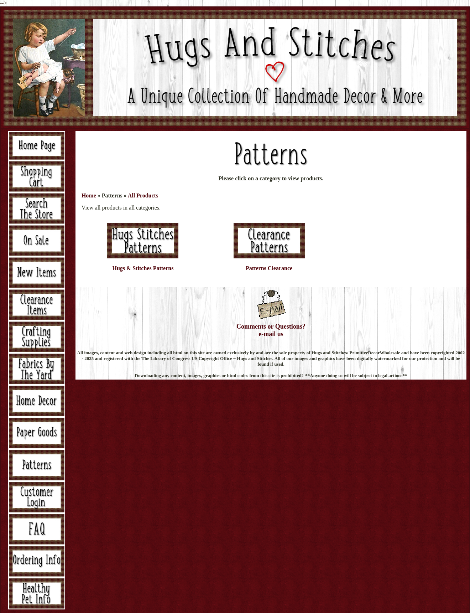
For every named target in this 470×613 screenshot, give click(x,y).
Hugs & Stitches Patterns (142, 268)
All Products (143, 195)
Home (89, 195)
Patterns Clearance (269, 268)
